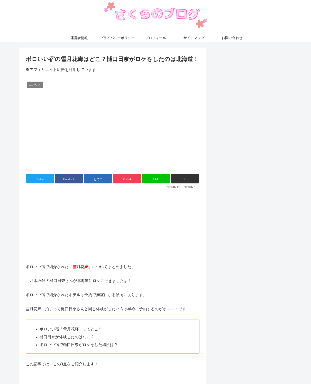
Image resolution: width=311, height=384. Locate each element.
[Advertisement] (113, 225)
